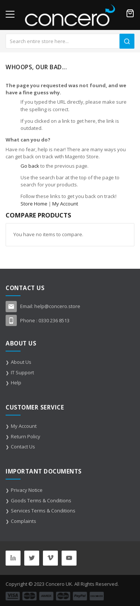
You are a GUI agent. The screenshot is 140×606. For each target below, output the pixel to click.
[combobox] (70, 41)
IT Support (22, 372)
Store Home (34, 203)
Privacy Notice (27, 490)
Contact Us (23, 446)
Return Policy (25, 436)
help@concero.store (57, 306)
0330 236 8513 (53, 320)
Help (16, 382)
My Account (65, 203)
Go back (30, 165)
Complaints (23, 521)
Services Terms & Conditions (43, 510)
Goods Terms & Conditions (41, 500)
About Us (21, 362)
